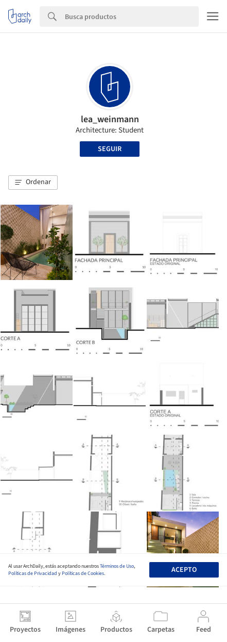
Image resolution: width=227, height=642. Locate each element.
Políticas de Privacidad (32, 573)
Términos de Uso (117, 566)
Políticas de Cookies (83, 573)
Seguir (109, 149)
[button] (33, 182)
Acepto (184, 570)
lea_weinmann (110, 119)
